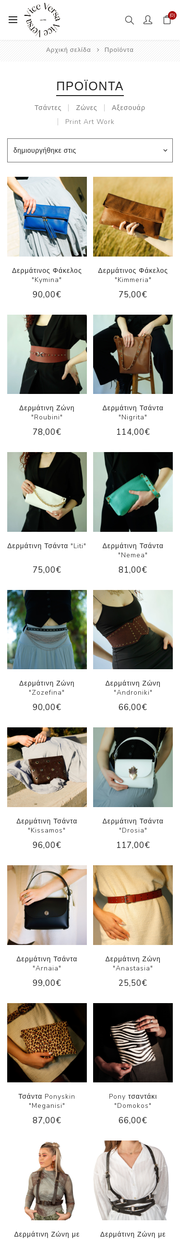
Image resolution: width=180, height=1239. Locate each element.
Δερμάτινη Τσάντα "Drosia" (133, 826)
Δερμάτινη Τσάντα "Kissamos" (46, 826)
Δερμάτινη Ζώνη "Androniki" (132, 688)
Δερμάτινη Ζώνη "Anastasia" (132, 964)
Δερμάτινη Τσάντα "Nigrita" (133, 413)
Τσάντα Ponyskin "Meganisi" (46, 1101)
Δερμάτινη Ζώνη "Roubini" (46, 413)
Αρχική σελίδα (68, 50)
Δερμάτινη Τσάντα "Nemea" (133, 550)
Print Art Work (90, 121)
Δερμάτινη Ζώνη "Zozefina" (46, 688)
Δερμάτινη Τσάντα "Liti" (46, 546)
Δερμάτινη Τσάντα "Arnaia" (46, 964)
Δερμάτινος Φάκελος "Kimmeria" (133, 275)
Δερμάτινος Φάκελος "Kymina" (47, 275)
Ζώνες (86, 107)
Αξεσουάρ (128, 107)
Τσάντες (48, 107)
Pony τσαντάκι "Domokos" (133, 1101)
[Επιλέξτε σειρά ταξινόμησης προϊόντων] (90, 150)
